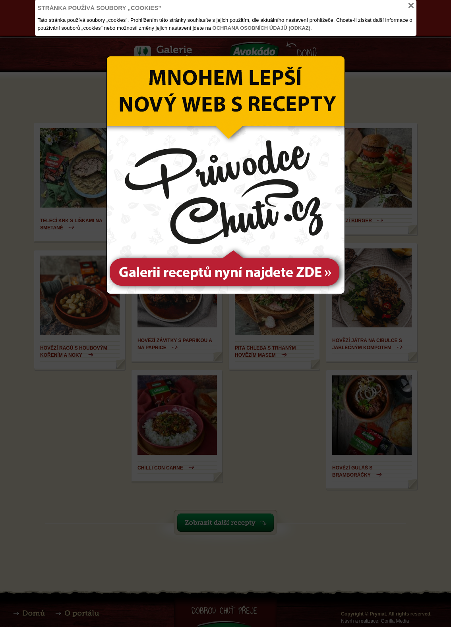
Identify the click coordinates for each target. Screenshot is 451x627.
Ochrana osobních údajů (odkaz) (262, 28)
